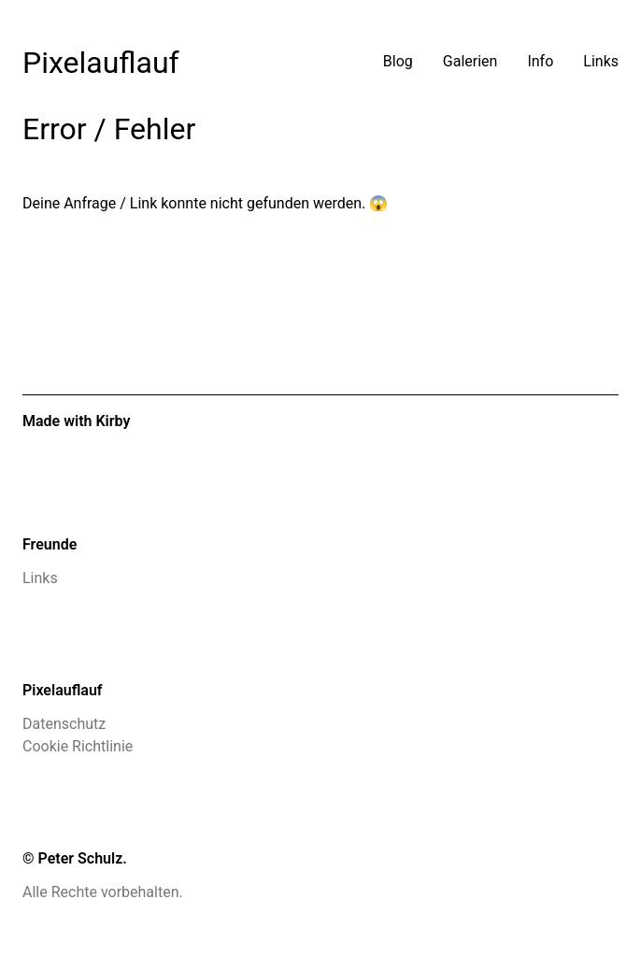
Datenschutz (64, 724)
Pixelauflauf (100, 62)
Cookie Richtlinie (77, 746)
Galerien (470, 61)
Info (540, 61)
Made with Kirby (76, 421)
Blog (398, 61)
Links (601, 61)
